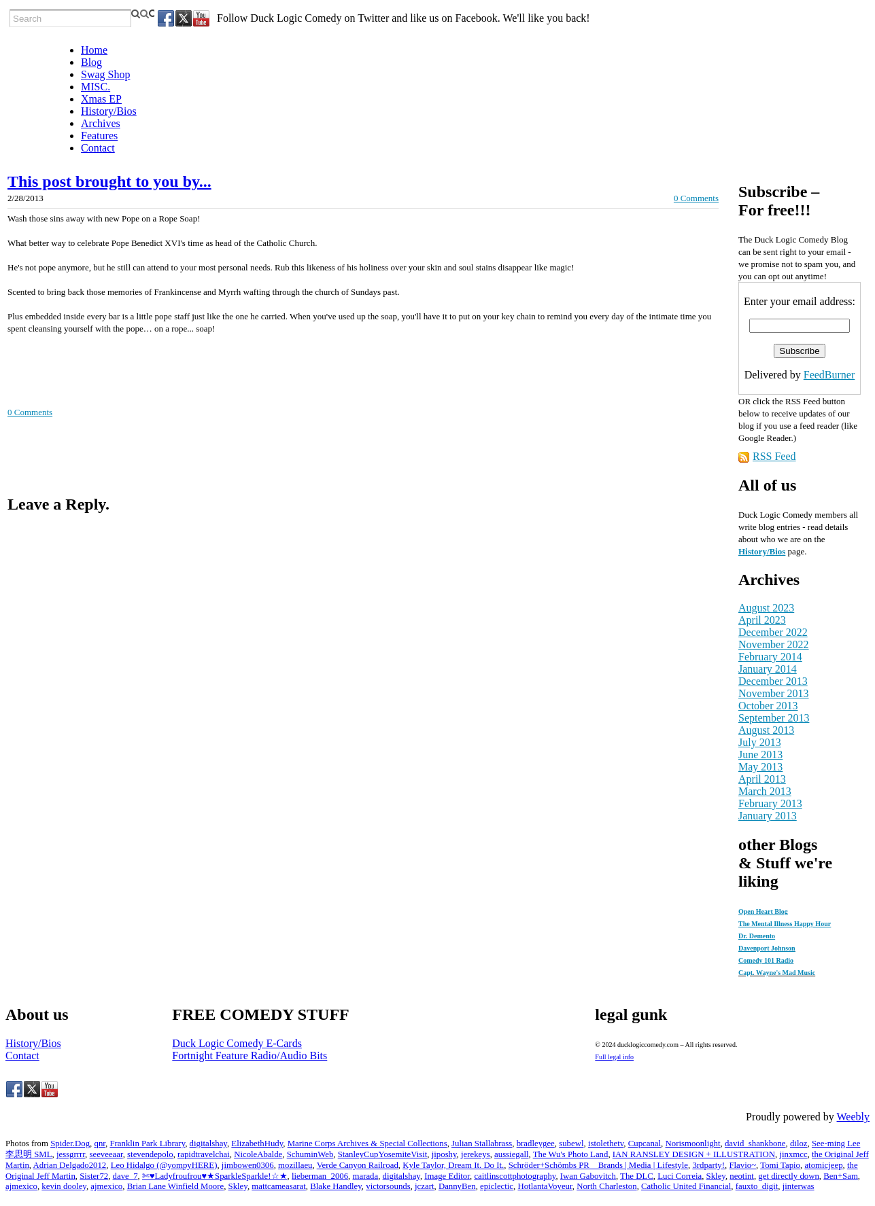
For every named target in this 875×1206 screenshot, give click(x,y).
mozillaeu (295, 1165)
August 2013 (766, 730)
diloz (799, 1143)
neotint (742, 1176)
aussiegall (511, 1154)
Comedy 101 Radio (765, 960)
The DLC (636, 1176)
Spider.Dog (70, 1143)
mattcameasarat (279, 1186)
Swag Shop (105, 74)
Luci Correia (679, 1176)
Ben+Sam (840, 1176)
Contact (98, 148)
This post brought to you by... (109, 181)
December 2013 (773, 681)
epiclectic (496, 1186)
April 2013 (762, 779)
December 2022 (773, 632)
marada (366, 1176)
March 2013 (764, 791)
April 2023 (762, 620)
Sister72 (94, 1176)
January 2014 (767, 669)
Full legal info (614, 1057)
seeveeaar (105, 1154)
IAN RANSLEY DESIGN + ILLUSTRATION (694, 1154)
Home (94, 50)
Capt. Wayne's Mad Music (776, 972)
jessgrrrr (70, 1154)
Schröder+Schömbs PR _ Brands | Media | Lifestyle (598, 1165)
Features (99, 135)
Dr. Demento (756, 936)
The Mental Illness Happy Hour (784, 923)
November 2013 (773, 693)
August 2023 (766, 608)
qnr (99, 1143)
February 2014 (770, 656)
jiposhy (444, 1154)
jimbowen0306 (248, 1165)
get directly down (788, 1176)
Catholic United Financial (686, 1186)
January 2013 (767, 815)
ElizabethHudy (257, 1143)
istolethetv (605, 1143)
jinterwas (798, 1186)
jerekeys (475, 1154)
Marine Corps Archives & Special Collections (367, 1143)
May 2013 (760, 767)
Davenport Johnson (766, 948)
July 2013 (759, 742)
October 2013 (768, 705)
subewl (571, 1143)
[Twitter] (183, 18)
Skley (715, 1176)
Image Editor (447, 1176)
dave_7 (125, 1176)
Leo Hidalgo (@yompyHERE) (164, 1165)
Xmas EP (101, 99)
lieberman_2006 (320, 1176)
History (752, 551)
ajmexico (21, 1186)
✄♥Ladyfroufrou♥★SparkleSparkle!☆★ (215, 1176)
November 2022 (773, 644)
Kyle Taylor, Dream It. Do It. (453, 1165)
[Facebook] (166, 18)
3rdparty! (708, 1165)
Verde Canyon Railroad (357, 1165)
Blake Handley (336, 1186)
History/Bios (109, 111)
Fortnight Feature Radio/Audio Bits (249, 1055)
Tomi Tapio (780, 1165)
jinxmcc (793, 1154)
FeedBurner (829, 374)
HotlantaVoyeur (544, 1186)
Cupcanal (644, 1143)
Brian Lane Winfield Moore (175, 1186)
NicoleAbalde (258, 1154)
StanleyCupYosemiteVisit (383, 1154)
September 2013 (773, 718)
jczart (424, 1186)
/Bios (776, 551)
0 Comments (696, 198)
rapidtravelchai (203, 1154)
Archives (100, 123)
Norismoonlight (693, 1143)
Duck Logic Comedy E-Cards (237, 1043)
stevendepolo (150, 1154)
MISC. (95, 86)
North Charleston (607, 1186)
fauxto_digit (757, 1186)
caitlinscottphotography (514, 1176)
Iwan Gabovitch (588, 1176)
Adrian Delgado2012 (70, 1165)
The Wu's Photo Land (570, 1154)
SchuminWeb (310, 1154)
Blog (91, 62)
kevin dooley (63, 1186)
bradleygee (536, 1143)
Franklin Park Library (147, 1143)
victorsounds (388, 1186)
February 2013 (770, 803)
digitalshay (208, 1143)
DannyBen (457, 1186)
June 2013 (760, 754)
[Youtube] (201, 18)
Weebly (853, 1116)
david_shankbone (755, 1143)
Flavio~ (742, 1165)
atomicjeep (823, 1165)
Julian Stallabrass (481, 1143)
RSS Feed (774, 456)
